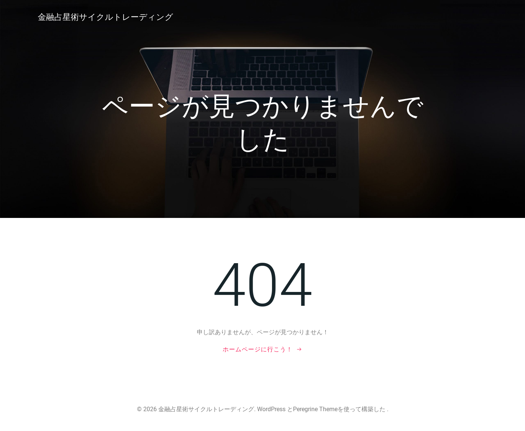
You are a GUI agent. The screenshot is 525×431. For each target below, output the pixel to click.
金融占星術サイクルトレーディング (105, 17)
